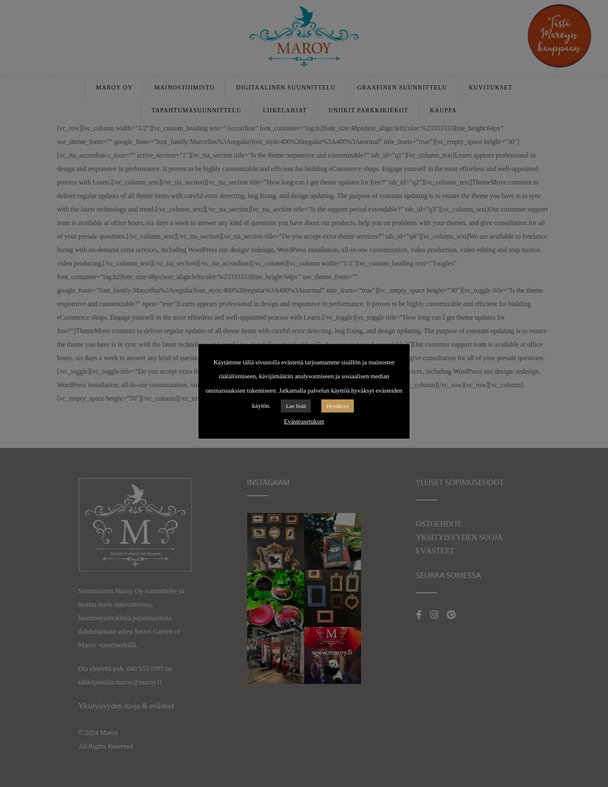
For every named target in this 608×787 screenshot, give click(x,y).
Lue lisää (296, 406)
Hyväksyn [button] (337, 406)
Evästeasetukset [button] (304, 421)
